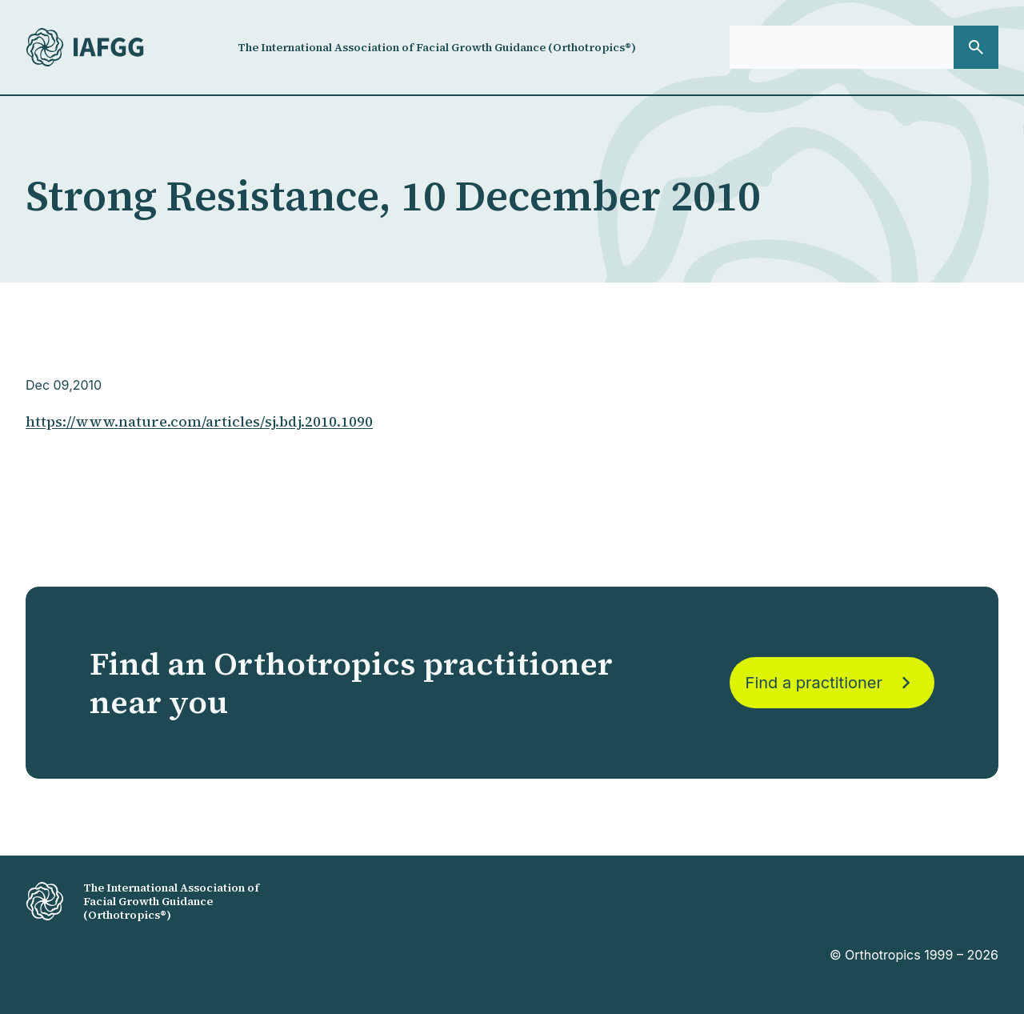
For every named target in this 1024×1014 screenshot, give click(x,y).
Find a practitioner (832, 682)
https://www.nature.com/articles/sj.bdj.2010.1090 (199, 421)
